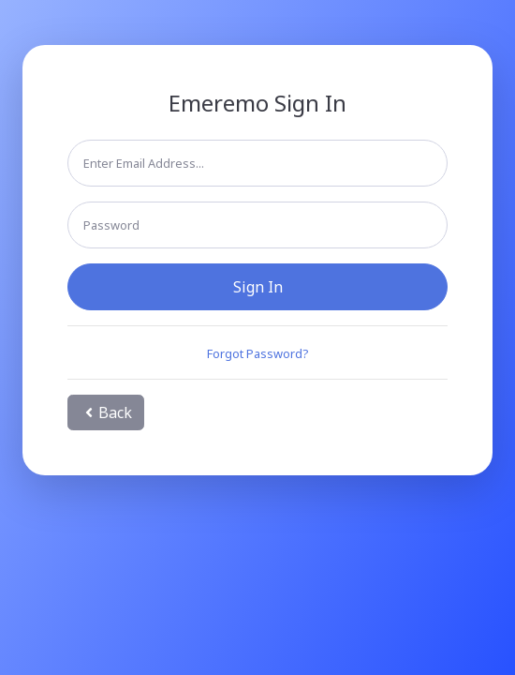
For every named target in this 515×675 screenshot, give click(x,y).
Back (106, 412)
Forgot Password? (257, 353)
